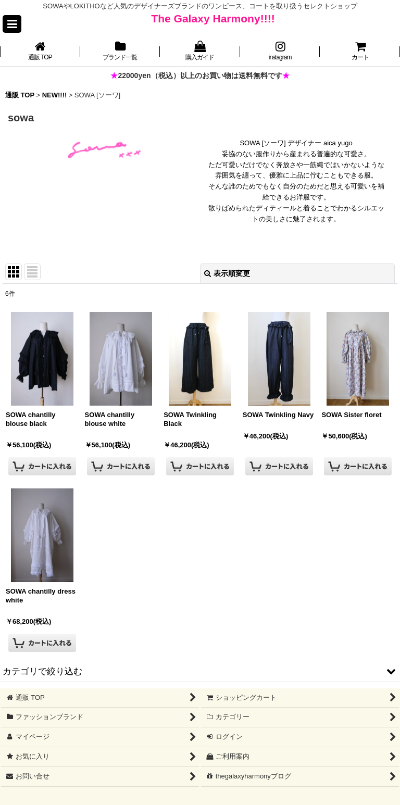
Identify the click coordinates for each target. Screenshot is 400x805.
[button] (12, 24)
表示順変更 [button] (227, 273)
